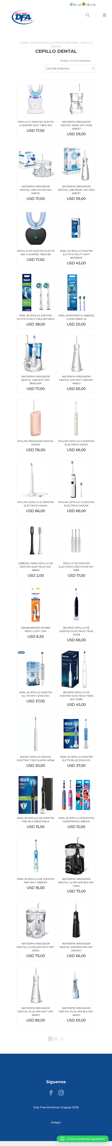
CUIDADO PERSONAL (65, 42)
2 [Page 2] (56, 1038)
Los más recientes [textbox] (57, 68)
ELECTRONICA (39, 42)
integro (56, 1122)
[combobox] (70, 68)
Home (24, 42)
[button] (83, 1139)
